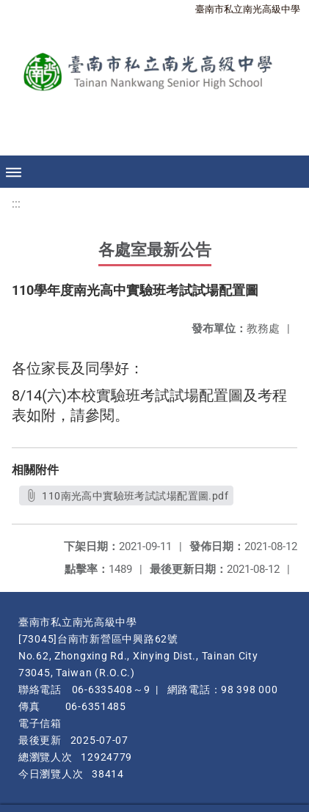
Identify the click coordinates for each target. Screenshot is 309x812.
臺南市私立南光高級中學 (247, 9)
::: (16, 204)
